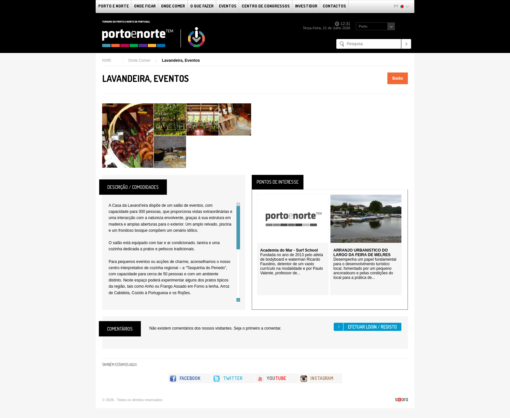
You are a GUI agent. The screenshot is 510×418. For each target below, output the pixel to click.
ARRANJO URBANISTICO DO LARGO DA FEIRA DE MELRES (362, 252)
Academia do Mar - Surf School (289, 250)
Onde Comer (173, 5)
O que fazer (202, 5)
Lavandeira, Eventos (181, 60)
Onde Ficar (145, 5)
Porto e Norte (113, 5)
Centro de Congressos (266, 5)
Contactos (334, 5)
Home (106, 60)
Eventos (227, 5)
